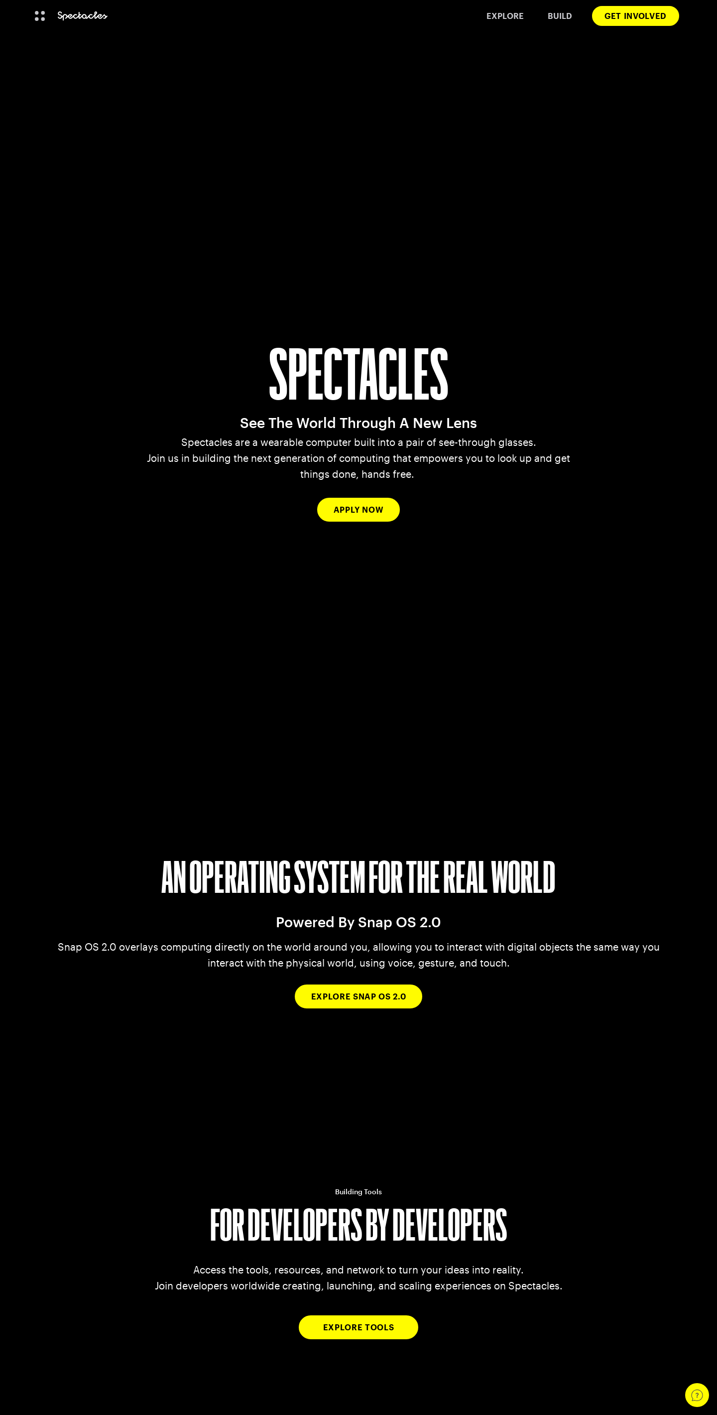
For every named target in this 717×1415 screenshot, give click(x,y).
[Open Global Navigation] (40, 16)
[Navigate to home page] (83, 16)
